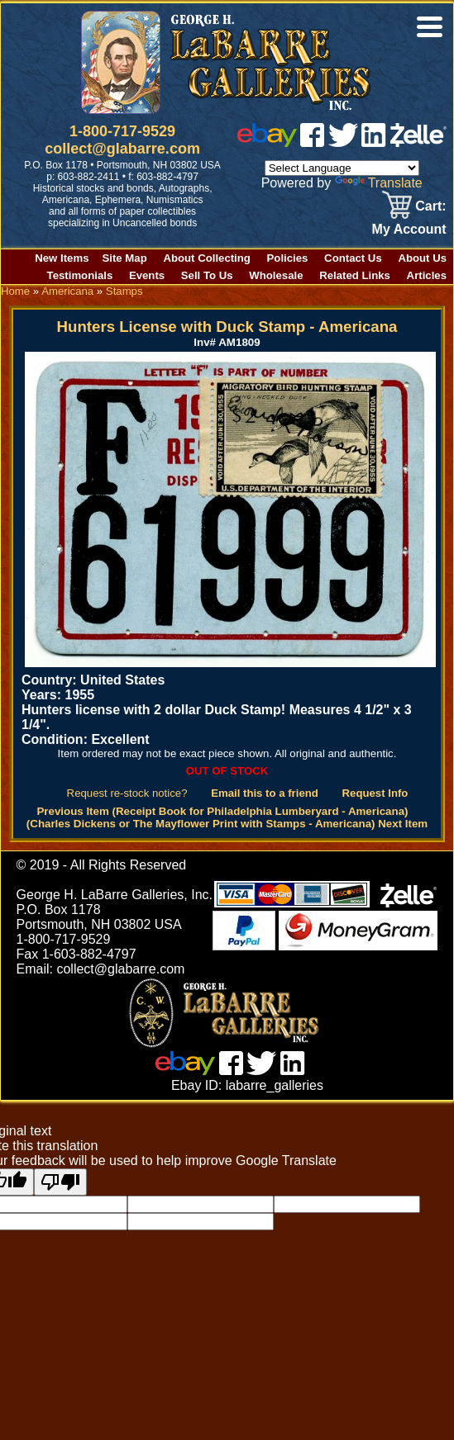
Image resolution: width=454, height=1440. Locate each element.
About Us (422, 258)
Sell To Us (207, 275)
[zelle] (418, 142)
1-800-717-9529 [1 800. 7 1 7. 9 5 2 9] (122, 131)
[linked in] (373, 142)
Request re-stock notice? (127, 793)
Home (15, 291)
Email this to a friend (264, 793)
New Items (61, 258)
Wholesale (276, 275)
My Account (409, 229)
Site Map (125, 258)
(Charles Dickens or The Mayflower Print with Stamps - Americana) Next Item (227, 823)
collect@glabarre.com (122, 148)
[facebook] (312, 142)
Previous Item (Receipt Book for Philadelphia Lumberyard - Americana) (222, 811)
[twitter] (343, 142)
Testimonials (80, 275)
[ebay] (267, 142)
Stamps (124, 291)
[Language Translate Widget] (342, 168)
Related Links (354, 275)
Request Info (375, 793)
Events (147, 275)
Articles (427, 275)
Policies (287, 258)
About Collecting (207, 258)
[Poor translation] (60, 1182)
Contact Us (353, 258)
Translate (379, 183)
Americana (67, 291)
